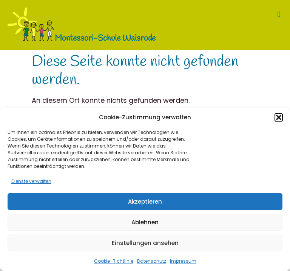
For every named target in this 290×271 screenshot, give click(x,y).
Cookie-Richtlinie (113, 261)
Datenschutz (151, 261)
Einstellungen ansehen (145, 243)
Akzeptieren (145, 202)
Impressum (183, 261)
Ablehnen (145, 222)
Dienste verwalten (31, 181)
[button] (278, 117)
